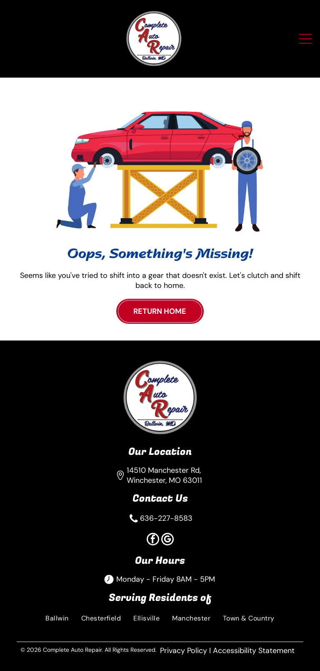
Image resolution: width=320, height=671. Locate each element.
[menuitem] (57, 617)
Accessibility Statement (254, 651)
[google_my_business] (167, 540)
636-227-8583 (166, 518)
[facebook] (153, 540)
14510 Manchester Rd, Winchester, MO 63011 (164, 475)
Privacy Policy (183, 651)
